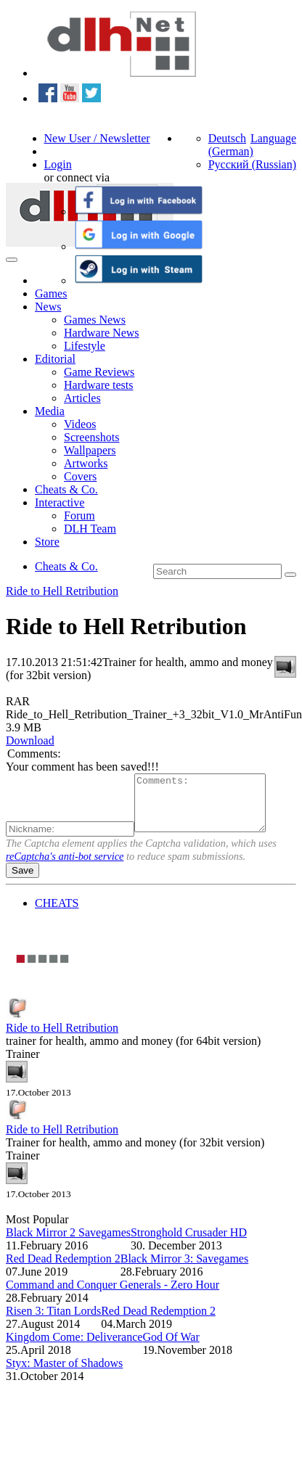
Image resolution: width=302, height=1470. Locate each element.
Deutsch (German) (230, 144)
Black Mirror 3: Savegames (184, 1269)
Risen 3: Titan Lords (53, 1321)
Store (47, 541)
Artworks (85, 463)
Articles (82, 398)
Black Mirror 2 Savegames (68, 1243)
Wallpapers (90, 450)
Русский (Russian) (252, 164)
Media (50, 411)
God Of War (170, 1348)
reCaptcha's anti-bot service (64, 867)
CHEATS (56, 914)
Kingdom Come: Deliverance (74, 1348)
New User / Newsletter (97, 138)
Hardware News (101, 333)
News (48, 306)
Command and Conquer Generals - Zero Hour (112, 1295)
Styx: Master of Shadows (64, 1374)
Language (273, 138)
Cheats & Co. (66, 489)
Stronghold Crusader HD (189, 1243)
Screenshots (91, 437)
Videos (80, 424)
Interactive (59, 502)
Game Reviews (99, 372)
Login (58, 164)
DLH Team (90, 528)
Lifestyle (84, 346)
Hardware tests (99, 385)
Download (30, 740)
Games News (95, 319)
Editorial (55, 359)
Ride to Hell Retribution (62, 591)
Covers (80, 476)
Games (51, 293)
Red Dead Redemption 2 (63, 1269)
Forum (79, 515)
